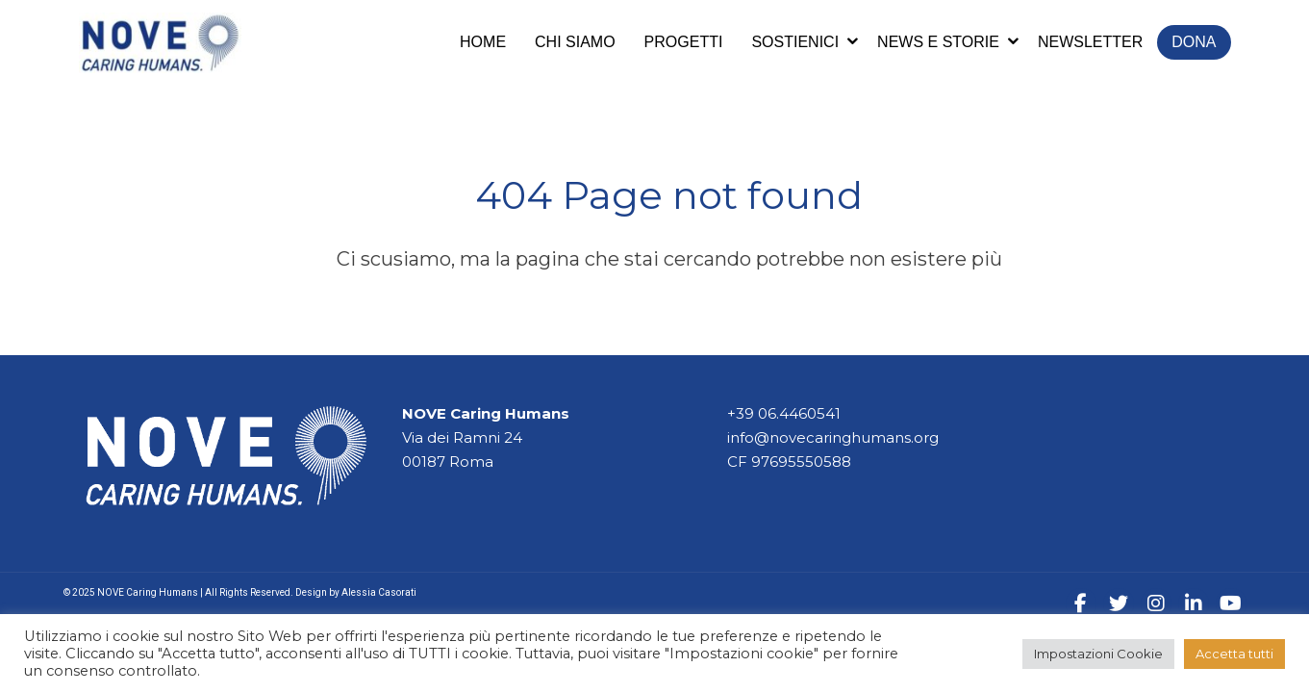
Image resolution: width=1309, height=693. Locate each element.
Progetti (683, 42)
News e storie (938, 42)
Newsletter (1090, 42)
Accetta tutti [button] (1234, 653)
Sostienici (795, 42)
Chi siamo (575, 42)
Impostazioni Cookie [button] (1098, 653)
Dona (1193, 42)
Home (483, 42)
